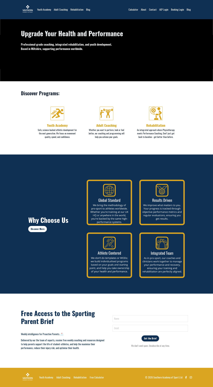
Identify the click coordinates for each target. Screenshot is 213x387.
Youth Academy (44, 9)
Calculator (133, 9)
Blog (88, 9)
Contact (153, 9)
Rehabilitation (77, 9)
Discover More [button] (37, 229)
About (143, 9)
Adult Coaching (61, 9)
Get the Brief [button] (150, 338)
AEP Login (163, 9)
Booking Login (177, 9)
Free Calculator (97, 377)
